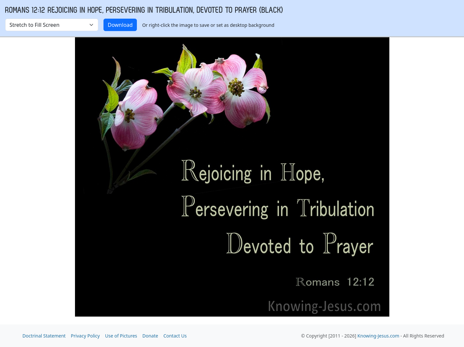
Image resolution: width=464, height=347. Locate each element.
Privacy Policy (85, 336)
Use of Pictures (121, 336)
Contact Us (175, 336)
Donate (150, 336)
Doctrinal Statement (44, 336)
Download (120, 24)
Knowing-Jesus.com (378, 336)
